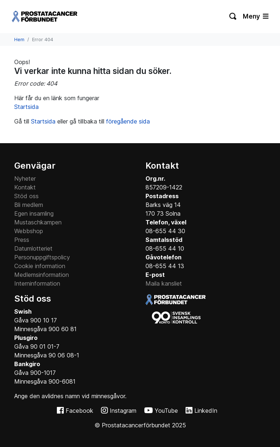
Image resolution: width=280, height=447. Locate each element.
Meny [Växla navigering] (255, 16)
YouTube (166, 410)
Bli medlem (28, 204)
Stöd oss (26, 196)
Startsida (26, 106)
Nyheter (25, 178)
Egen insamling (34, 213)
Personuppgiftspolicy (42, 257)
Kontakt (25, 187)
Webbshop (28, 231)
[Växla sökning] (233, 16)
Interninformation (37, 283)
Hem (19, 39)
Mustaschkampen (38, 222)
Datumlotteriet (33, 248)
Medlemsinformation (41, 274)
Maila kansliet (163, 283)
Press (21, 239)
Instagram (123, 410)
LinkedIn (205, 410)
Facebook (79, 410)
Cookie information (39, 266)
